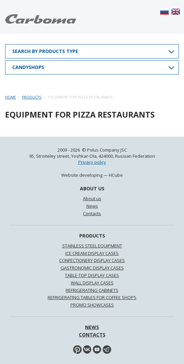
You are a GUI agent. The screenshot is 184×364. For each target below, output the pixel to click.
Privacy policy (92, 162)
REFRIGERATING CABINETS (92, 290)
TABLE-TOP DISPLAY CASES (92, 275)
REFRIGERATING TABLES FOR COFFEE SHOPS (92, 297)
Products (31, 97)
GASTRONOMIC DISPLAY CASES (92, 268)
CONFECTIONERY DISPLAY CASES (92, 260)
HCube (116, 175)
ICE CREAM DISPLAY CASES (92, 253)
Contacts (92, 213)
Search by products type (45, 51)
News (92, 206)
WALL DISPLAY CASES (92, 283)
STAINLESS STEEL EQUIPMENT (92, 246)
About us (92, 198)
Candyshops (28, 67)
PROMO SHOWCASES (92, 305)
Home (10, 97)
